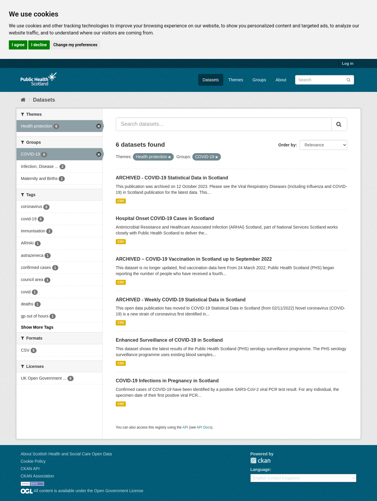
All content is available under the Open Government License (82, 490)
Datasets (211, 79)
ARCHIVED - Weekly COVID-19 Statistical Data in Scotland (181, 299)
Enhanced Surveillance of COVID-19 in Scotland (169, 340)
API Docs (204, 427)
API (185, 427)
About (280, 79)
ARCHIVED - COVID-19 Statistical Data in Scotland (172, 177)
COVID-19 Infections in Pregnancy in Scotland (167, 380)
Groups (259, 79)
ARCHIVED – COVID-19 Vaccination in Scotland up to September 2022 (194, 259)
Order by (286, 145)
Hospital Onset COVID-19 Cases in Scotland (165, 218)
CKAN (260, 460)
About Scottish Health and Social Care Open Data (66, 454)
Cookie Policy (33, 461)
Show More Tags (37, 327)
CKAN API (30, 468)
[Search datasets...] (224, 124)
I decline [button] (39, 44)
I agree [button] (18, 44)
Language (260, 469)
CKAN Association (37, 476)
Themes (235, 79)
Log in (347, 63)
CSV (121, 201)
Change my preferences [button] (75, 44)
